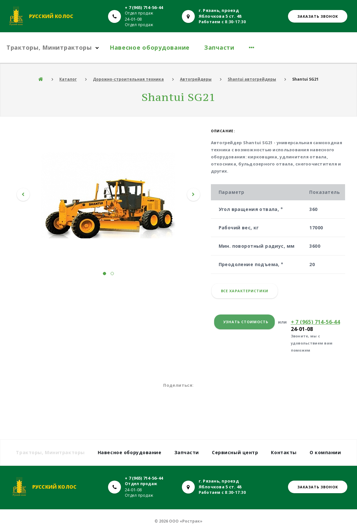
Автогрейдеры (196, 79)
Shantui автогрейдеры (252, 79)
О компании (325, 452)
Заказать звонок (317, 16)
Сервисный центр (235, 452)
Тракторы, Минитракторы (49, 47)
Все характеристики (245, 290)
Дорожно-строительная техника (128, 79)
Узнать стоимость (246, 321)
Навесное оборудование (150, 47)
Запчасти (219, 47)
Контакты (283, 452)
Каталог (68, 79)
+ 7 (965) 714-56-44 (144, 7)
